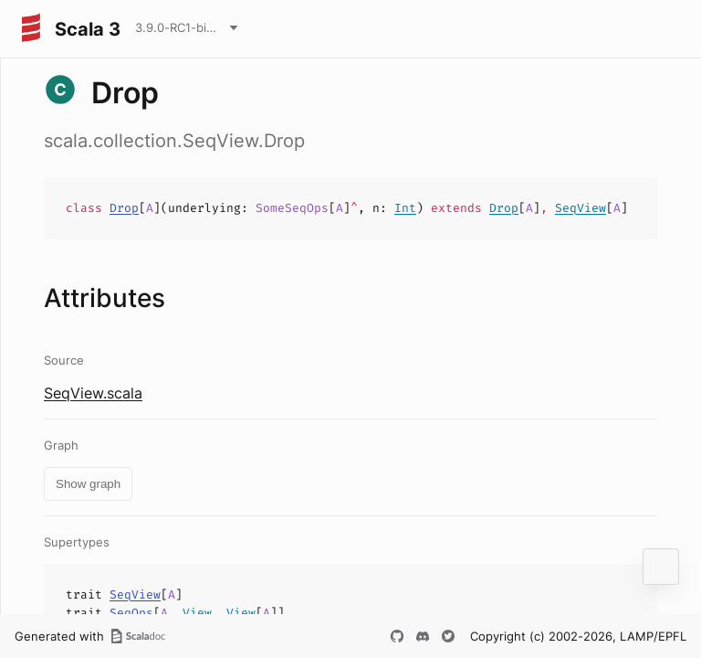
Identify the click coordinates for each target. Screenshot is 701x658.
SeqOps (131, 613)
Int (405, 208)
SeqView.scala (93, 393)
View (197, 613)
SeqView (580, 208)
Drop (124, 208)
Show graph (88, 484)
